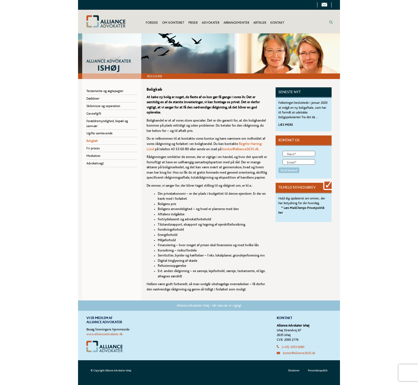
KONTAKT (277, 22)
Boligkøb (92, 140)
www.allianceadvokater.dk (104, 334)
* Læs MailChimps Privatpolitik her (301, 210)
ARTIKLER (259, 22)
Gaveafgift (93, 113)
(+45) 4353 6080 (293, 347)
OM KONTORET (173, 22)
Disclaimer (294, 370)
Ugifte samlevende (99, 133)
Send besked (289, 170)
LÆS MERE (285, 124)
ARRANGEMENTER (236, 22)
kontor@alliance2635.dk (240, 149)
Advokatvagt (95, 163)
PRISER (193, 22)
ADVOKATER (210, 22)
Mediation (93, 155)
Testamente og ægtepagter (104, 91)
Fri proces (93, 148)
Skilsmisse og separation (103, 106)
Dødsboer (92, 98)
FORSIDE (152, 22)
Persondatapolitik (317, 370)
